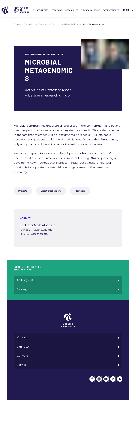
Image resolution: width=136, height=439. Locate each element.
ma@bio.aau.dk (41, 229)
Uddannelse (71, 10)
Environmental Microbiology (65, 24)
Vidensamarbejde (90, 10)
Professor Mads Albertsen (37, 225)
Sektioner (43, 24)
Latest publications (50, 190)
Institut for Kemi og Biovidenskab (22, 10)
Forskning (57, 10)
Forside (17, 24)
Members (80, 190)
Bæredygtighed (111, 10)
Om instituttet (41, 10)
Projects (22, 190)
